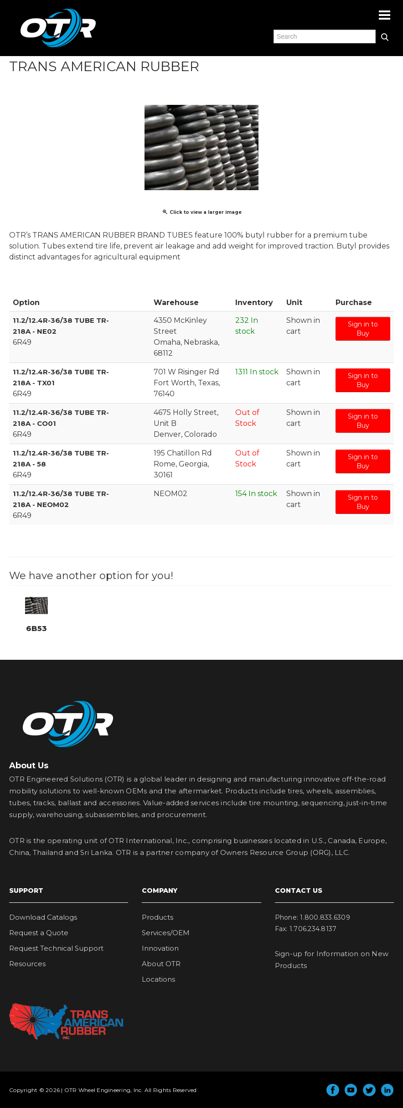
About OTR (161, 963)
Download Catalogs (43, 917)
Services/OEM (166, 932)
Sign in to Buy (363, 328)
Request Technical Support (56, 948)
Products (157, 917)
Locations (158, 979)
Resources (27, 963)
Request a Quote (38, 932)
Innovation (160, 948)
